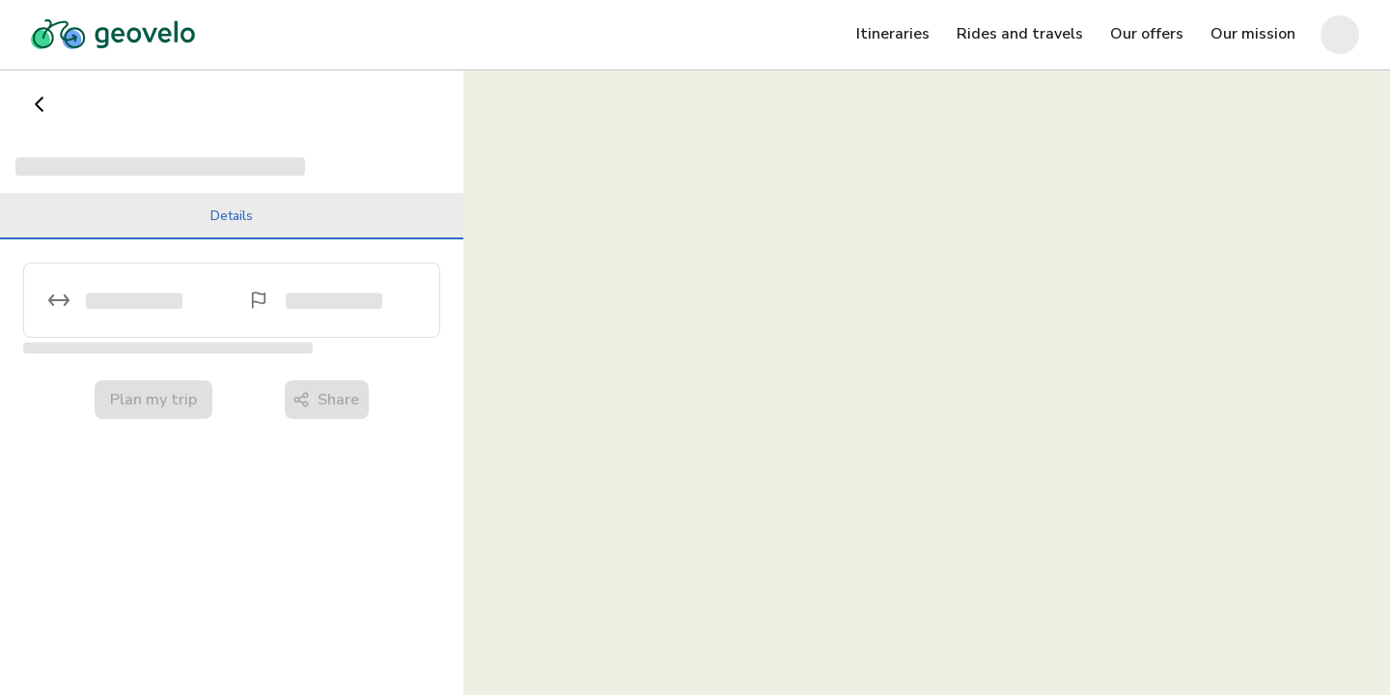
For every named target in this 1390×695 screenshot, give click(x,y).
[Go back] (39, 104)
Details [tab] (231, 223)
